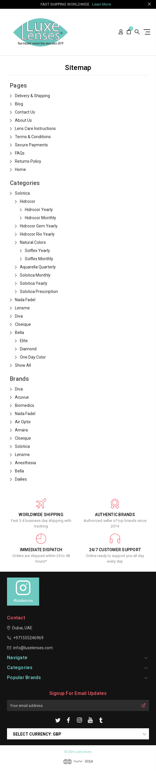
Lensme (22, 308)
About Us (23, 120)
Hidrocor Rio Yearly (37, 234)
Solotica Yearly (33, 283)
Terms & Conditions (33, 136)
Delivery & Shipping (32, 95)
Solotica (22, 193)
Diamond (28, 349)
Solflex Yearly (37, 250)
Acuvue (22, 397)
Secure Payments (31, 145)
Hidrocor (27, 201)
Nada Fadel (25, 299)
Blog (19, 104)
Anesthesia (25, 462)
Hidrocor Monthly (40, 217)
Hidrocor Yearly (39, 209)
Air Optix (23, 421)
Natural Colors (33, 242)
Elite (24, 340)
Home (20, 169)
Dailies (21, 479)
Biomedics (24, 405)
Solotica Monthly (35, 275)
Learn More (101, 4)
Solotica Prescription (39, 291)
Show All (23, 365)
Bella (19, 332)
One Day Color (33, 357)
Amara (21, 430)
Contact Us (25, 112)
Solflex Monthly (39, 258)
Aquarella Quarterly (38, 267)
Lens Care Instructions (35, 128)
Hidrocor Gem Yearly (39, 226)
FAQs (20, 153)
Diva (19, 316)
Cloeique (23, 324)
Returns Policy (28, 161)
